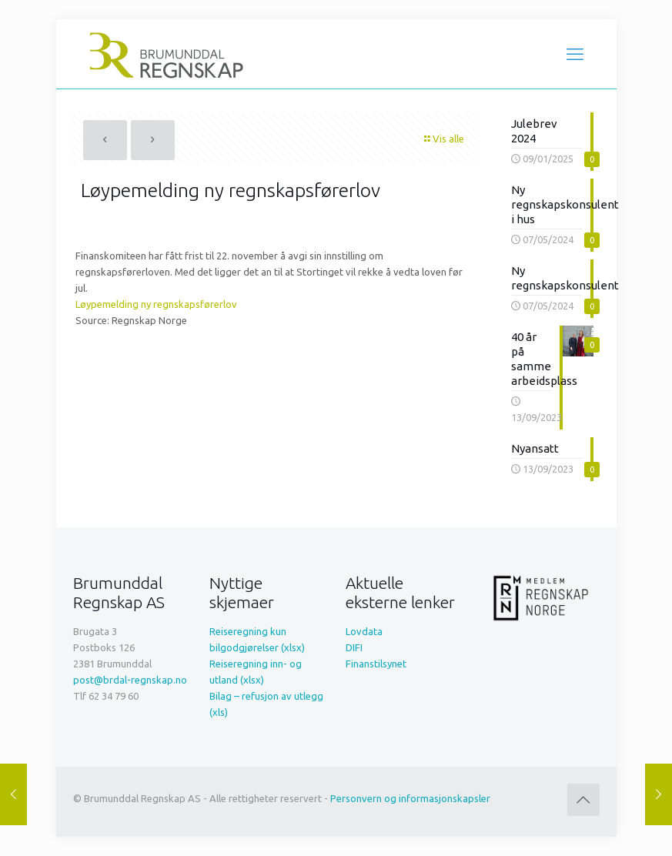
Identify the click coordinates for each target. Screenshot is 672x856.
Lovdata (364, 631)
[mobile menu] (575, 54)
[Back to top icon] (583, 800)
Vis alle (443, 138)
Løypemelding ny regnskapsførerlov (156, 304)
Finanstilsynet (376, 663)
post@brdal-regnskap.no (130, 679)
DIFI (354, 647)
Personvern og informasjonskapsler (410, 798)
